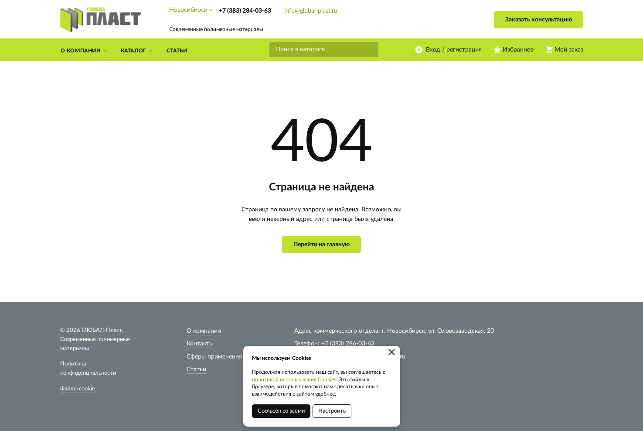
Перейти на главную (321, 244)
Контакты (200, 344)
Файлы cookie (77, 389)
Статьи (196, 369)
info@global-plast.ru (310, 11)
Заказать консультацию (538, 20)
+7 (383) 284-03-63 (245, 11)
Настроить (332, 411)
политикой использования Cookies (294, 379)
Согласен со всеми (281, 411)
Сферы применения (214, 357)
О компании (204, 331)
